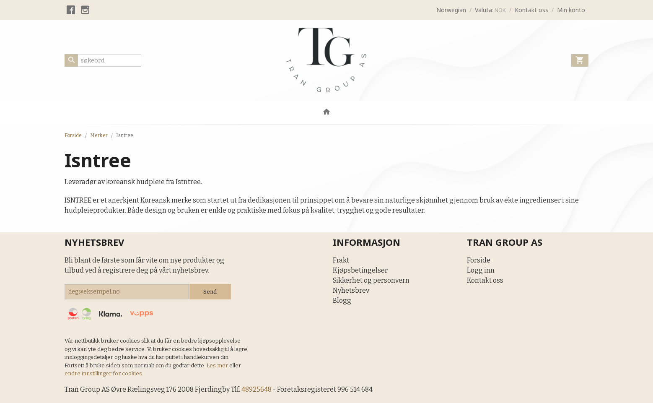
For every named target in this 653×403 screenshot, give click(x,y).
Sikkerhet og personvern (371, 280)
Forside (73, 135)
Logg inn (481, 270)
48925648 (256, 389)
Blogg (342, 300)
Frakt (341, 260)
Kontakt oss (485, 280)
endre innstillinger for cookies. (104, 373)
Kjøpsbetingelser (360, 270)
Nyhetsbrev (351, 290)
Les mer (218, 365)
